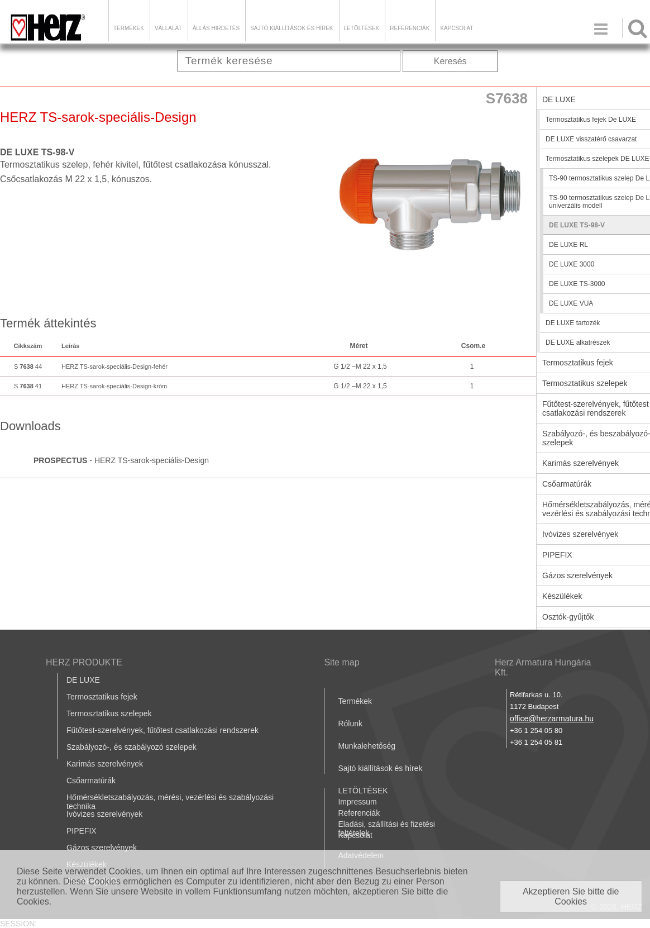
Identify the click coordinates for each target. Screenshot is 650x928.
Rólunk (350, 723)
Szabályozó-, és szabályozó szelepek (131, 747)
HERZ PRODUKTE (84, 662)
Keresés (450, 61)
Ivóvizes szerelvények (104, 814)
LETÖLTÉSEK (362, 28)
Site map (341, 662)
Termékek (128, 28)
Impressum (357, 801)
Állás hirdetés (216, 28)
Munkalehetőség (366, 745)
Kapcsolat (456, 28)
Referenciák (409, 28)
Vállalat (168, 28)
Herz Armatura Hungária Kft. (543, 667)
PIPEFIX (81, 830)
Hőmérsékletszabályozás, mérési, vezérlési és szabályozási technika (170, 802)
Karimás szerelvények (104, 763)
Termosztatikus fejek (101, 696)
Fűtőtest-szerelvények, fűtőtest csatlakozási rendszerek (162, 730)
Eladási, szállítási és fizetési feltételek (386, 828)
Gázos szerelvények (101, 847)
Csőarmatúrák (91, 780)
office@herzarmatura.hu (552, 718)
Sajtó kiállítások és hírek (291, 28)
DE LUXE (83, 679)
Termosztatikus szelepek (109, 713)
